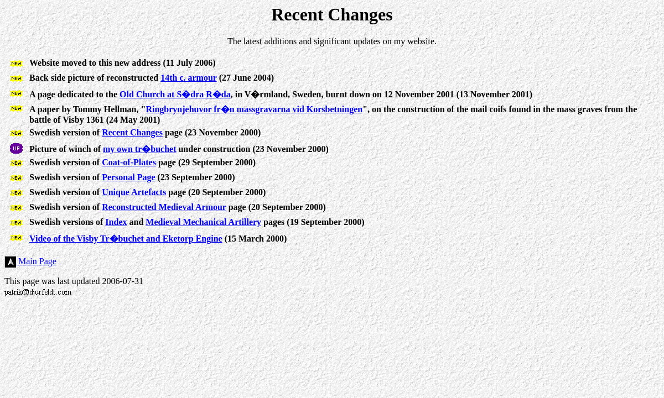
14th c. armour (188, 77)
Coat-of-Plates (129, 162)
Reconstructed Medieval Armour (164, 207)
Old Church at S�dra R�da (175, 94)
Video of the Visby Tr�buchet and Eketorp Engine (125, 238)
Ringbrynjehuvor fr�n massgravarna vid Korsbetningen (254, 109)
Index (116, 222)
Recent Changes (132, 132)
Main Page (30, 261)
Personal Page (128, 177)
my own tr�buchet (139, 149)
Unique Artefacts (134, 192)
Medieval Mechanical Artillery (203, 222)
